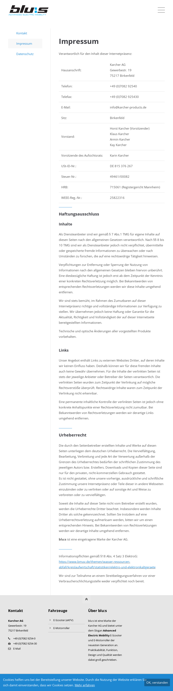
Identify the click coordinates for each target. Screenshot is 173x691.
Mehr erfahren (85, 685)
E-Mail (17, 648)
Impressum (24, 43)
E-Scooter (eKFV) (63, 620)
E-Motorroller (61, 628)
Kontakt (21, 33)
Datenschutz (25, 54)
